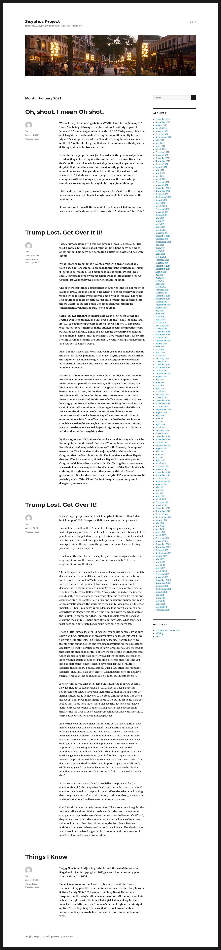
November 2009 (163, 547)
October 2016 (161, 302)
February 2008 (162, 610)
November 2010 (163, 511)
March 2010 (161, 535)
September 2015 (163, 341)
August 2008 (161, 592)
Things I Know (31, 259)
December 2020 (163, 188)
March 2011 (161, 499)
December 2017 (163, 266)
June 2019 (160, 221)
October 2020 (162, 194)
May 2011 (160, 493)
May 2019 (160, 224)
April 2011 (160, 496)
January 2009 (162, 577)
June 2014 (160, 382)
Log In (192, 22)
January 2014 (162, 397)
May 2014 (160, 385)
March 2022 (161, 149)
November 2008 (163, 583)
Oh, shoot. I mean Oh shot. (64, 111)
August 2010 (161, 520)
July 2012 (160, 451)
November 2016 (163, 299)
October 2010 (162, 514)
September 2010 (163, 517)
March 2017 (161, 287)
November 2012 (163, 439)
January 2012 (162, 469)
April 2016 (160, 320)
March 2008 (161, 607)
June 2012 (160, 454)
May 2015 (160, 349)
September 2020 (163, 197)
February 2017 (162, 290)
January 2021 (162, 185)
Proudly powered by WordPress (58, 936)
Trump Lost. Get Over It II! (63, 232)
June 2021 (160, 173)
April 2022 (160, 146)
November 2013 (163, 403)
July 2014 (160, 379)
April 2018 (160, 254)
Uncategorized (32, 139)
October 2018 (162, 239)
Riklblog (159, 633)
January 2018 (162, 263)
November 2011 (163, 475)
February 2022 (162, 152)
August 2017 (161, 272)
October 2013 (162, 406)
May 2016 (160, 317)
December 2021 (163, 158)
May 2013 (160, 421)
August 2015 (161, 344)
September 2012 (163, 445)
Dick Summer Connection (168, 630)
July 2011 (160, 487)
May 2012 (160, 457)
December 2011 (163, 472)
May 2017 (160, 281)
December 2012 (163, 436)
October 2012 (162, 442)
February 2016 (162, 326)
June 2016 (160, 314)
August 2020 (161, 200)
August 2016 (161, 308)
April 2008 (160, 604)
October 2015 (161, 338)
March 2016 (161, 323)
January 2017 (161, 293)
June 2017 (160, 278)
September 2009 (163, 553)
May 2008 (160, 601)
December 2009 (163, 544)
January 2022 (162, 155)
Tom (27, 131)
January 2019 (161, 233)
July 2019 (160, 218)
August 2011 (161, 484)
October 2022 (162, 134)
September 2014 (163, 373)
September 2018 (163, 242)
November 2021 (163, 161)
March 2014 (161, 391)
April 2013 (160, 424)
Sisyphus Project (42, 21)
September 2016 (163, 305)
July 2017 (160, 275)
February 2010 (162, 538)
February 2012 (162, 466)
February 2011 (162, 502)
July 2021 (160, 170)
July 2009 (160, 559)
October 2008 (162, 586)
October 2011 (161, 478)
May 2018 (160, 251)
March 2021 (161, 179)
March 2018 (161, 257)
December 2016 (163, 296)
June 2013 (160, 418)
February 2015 (162, 358)
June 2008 (160, 598)
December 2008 (163, 580)
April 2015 (160, 352)
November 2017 (163, 269)
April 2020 (160, 203)
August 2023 (161, 125)
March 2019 (161, 230)
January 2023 (162, 131)
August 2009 (161, 556)
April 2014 (160, 388)
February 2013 (162, 430)
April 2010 (160, 532)
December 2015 (163, 332)
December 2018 (163, 236)
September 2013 (163, 409)
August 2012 (161, 448)
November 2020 (163, 191)
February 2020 (162, 209)
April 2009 (160, 568)
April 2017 (160, 284)
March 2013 (161, 427)
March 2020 (161, 206)
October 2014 (162, 370)
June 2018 (160, 248)
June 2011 (160, 490)
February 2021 (162, 182)
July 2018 (160, 245)
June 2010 (160, 526)
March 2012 (161, 463)
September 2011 (163, 481)
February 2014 (162, 394)
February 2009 (162, 574)
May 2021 (160, 176)
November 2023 (163, 122)
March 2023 (161, 128)
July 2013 (160, 415)
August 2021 (161, 167)
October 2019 (161, 215)
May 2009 (160, 565)
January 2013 (162, 433)
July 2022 (160, 140)
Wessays (160, 636)
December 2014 (163, 364)
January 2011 (161, 505)
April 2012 (160, 460)
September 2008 (163, 589)
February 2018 (162, 260)
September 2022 (163, 137)
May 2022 (160, 143)
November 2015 (163, 335)
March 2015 (161, 355)
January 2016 (161, 329)
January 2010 (162, 541)
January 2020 (162, 212)
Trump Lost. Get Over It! (61, 504)
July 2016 (160, 311)
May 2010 (160, 529)
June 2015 (160, 346)
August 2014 (161, 376)
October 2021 (162, 164)
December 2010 (163, 508)
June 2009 (160, 562)
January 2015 (161, 361)
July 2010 (160, 523)
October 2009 (162, 550)
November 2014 (163, 367)
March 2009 (161, 571)
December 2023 (163, 119)
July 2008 (160, 595)
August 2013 (161, 412)
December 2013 (163, 400)
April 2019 (160, 227)
